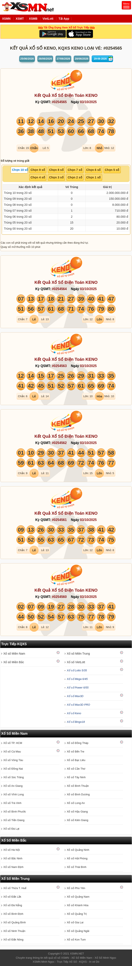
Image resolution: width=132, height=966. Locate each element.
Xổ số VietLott (76, 662)
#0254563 (59, 366)
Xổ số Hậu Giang (77, 811)
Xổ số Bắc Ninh (12, 858)
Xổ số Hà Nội (11, 849)
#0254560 (59, 597)
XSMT (20, 18)
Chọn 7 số (75, 169)
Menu (126, 5)
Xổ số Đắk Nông (13, 939)
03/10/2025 (88, 102)
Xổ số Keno (74, 713)
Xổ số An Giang (13, 785)
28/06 (81, 58)
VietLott (48, 18)
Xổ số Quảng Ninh (78, 849)
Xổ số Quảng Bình (14, 922)
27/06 (63, 58)
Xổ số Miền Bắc (13, 662)
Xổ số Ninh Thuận (14, 931)
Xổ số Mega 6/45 (77, 679)
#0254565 (59, 102)
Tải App (63, 18)
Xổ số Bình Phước (14, 811)
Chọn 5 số (112, 169)
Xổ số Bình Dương (78, 794)
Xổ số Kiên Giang (77, 820)
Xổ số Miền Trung (78, 653)
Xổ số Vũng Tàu (13, 760)
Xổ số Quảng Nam (78, 896)
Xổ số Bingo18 (76, 721)
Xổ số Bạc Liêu (76, 760)
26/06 (45, 58)
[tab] (19, 170)
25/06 (27, 58)
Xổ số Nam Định (13, 867)
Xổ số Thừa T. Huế (14, 888)
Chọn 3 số (56, 177)
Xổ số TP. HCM (12, 743)
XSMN (6, 18)
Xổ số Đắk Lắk (12, 896)
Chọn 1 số (93, 177)
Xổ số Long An (76, 803)
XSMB (33, 18)
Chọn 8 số (56, 169)
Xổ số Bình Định (13, 913)
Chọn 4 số (37, 177)
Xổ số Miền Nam (14, 653)
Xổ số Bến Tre (75, 751)
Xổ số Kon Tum (76, 939)
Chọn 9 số (37, 169)
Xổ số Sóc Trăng (13, 777)
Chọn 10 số (20, 169)
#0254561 (59, 520)
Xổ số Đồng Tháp (77, 743)
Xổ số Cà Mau (12, 751)
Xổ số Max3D (75, 696)
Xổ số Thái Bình (76, 867)
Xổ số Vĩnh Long (13, 794)
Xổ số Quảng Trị (77, 913)
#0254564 (59, 289)
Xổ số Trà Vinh (12, 803)
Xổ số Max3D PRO (78, 704)
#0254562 (59, 443)
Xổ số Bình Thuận (78, 785)
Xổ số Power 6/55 (78, 687)
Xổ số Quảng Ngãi (78, 931)
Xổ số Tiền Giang (13, 820)
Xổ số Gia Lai (75, 922)
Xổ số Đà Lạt (11, 828)
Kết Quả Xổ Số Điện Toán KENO (66, 95)
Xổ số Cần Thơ (76, 768)
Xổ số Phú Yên (76, 888)
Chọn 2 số (75, 177)
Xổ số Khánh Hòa (77, 905)
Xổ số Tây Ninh (76, 777)
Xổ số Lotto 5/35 (77, 670)
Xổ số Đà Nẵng (12, 905)
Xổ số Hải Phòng (77, 858)
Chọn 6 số (93, 169)
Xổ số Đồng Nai (13, 768)
